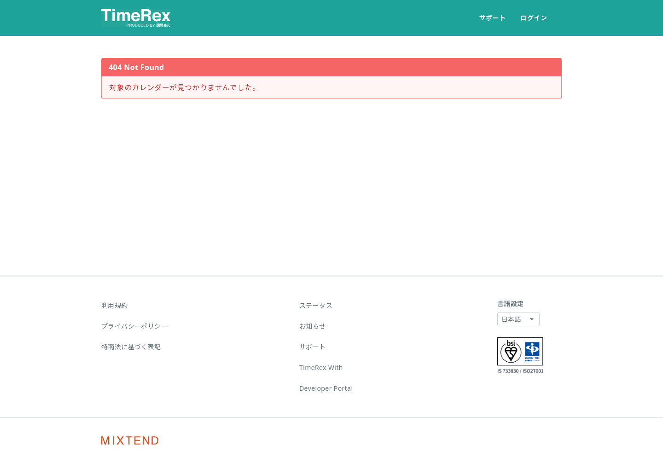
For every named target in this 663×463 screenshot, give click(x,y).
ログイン (533, 17)
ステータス (315, 305)
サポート (492, 17)
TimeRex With (321, 367)
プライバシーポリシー (134, 326)
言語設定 (510, 303)
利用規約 (114, 305)
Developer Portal (326, 388)
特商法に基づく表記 (131, 346)
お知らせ (312, 326)
